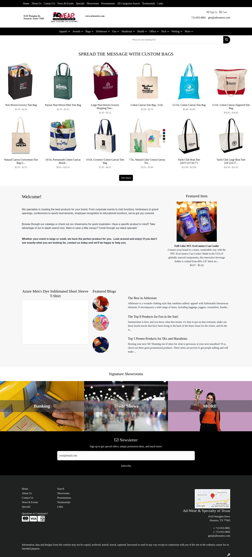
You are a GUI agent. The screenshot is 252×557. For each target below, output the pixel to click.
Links (160, 3)
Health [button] (140, 31)
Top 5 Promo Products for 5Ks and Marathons (157, 338)
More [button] (187, 31)
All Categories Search (128, 3)
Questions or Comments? (35, 513)
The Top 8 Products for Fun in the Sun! (153, 316)
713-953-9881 (198, 17)
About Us (36, 3)
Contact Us (49, 3)
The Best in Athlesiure (142, 298)
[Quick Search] (175, 39)
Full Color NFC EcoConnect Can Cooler (197, 246)
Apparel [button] (63, 31)
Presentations (108, 3)
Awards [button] (76, 31)
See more (126, 177)
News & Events (65, 3)
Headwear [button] (127, 31)
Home (26, 3)
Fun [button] (114, 31)
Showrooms (93, 3)
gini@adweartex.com (219, 17)
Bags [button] (88, 31)
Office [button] (152, 31)
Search (60, 488)
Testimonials (148, 3)
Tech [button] (163, 31)
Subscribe (126, 465)
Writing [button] (176, 31)
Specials (80, 3)
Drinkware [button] (101, 31)
